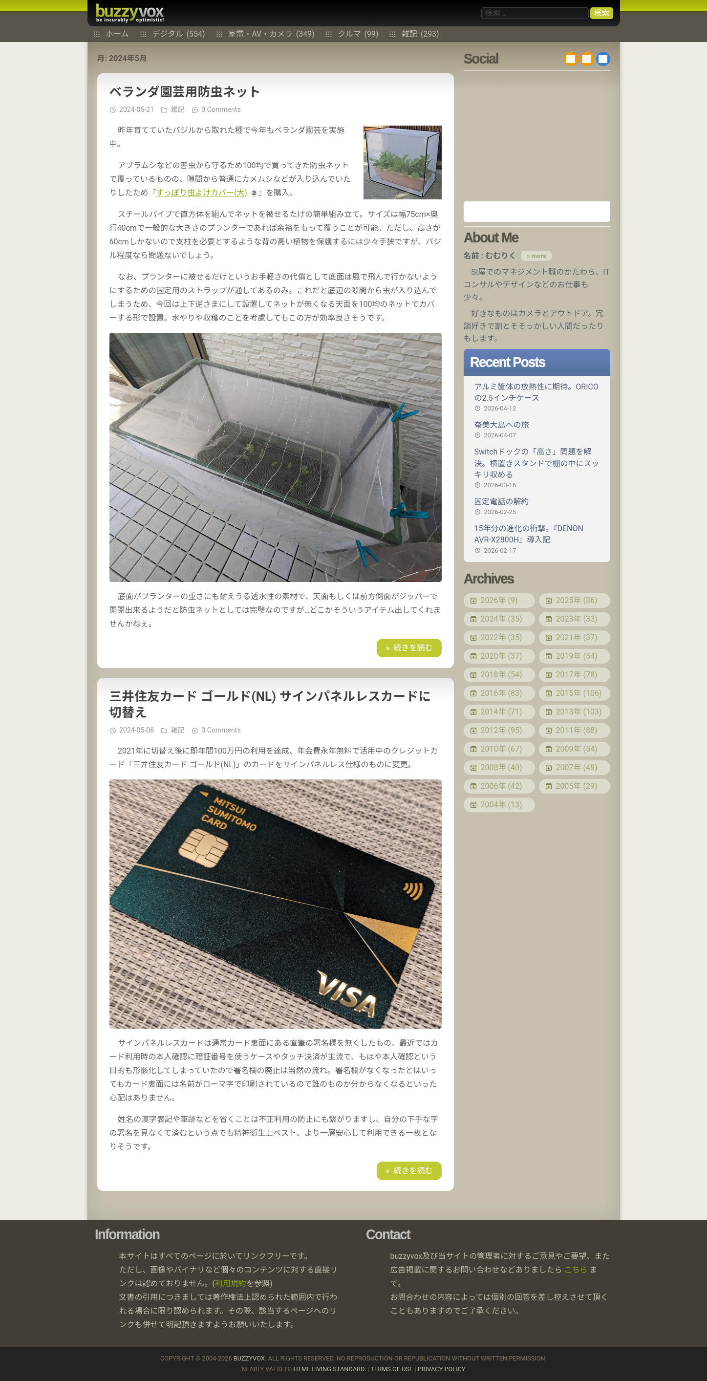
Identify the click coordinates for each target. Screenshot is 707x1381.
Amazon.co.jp (537, 211)
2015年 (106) (579, 693)
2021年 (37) (577, 637)
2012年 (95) (501, 730)
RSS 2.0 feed (571, 59)
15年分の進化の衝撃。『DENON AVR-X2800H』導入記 (537, 539)
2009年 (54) (577, 749)
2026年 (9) (499, 600)
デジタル (178, 34)
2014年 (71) (501, 711)
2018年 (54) (501, 674)
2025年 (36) (577, 600)
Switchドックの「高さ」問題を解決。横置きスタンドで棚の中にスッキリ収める (537, 468)
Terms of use (391, 1369)
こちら (575, 1269)
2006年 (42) (501, 786)
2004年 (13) (501, 804)
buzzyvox (129, 13)
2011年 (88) (577, 730)
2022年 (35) (501, 637)
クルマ (358, 34)
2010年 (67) (501, 749)
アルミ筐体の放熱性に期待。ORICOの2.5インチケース (537, 397)
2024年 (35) (501, 619)
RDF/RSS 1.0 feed (587, 59)
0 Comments (220, 109)
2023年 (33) (577, 619)
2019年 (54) (577, 656)
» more (536, 255)
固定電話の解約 (537, 507)
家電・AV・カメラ (271, 34)
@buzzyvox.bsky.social (603, 59)
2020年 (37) (501, 656)
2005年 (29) (577, 786)
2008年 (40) (501, 767)
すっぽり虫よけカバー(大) (201, 192)
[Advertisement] (537, 136)
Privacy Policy (442, 1369)
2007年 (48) (577, 767)
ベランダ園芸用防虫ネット (185, 92)
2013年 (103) (579, 711)
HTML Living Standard (328, 1369)
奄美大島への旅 (537, 430)
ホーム (117, 34)
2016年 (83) (501, 693)
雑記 (420, 34)
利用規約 (230, 1283)
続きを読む (412, 647)
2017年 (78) (577, 674)
